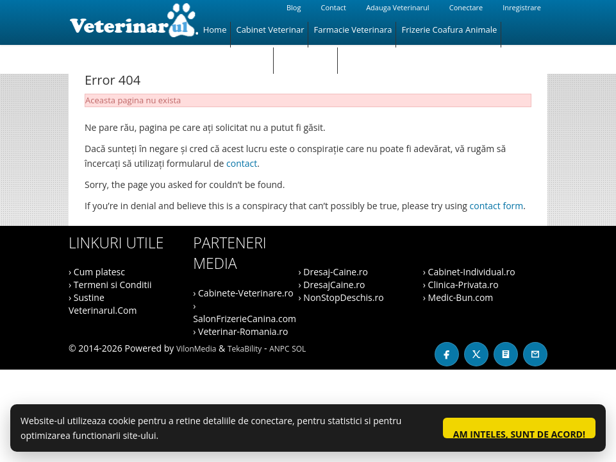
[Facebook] (447, 354)
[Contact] (535, 354)
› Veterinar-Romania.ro (240, 331)
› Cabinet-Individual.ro (469, 272)
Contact (333, 7)
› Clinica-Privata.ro (461, 284)
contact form (497, 206)
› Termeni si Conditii (110, 284)
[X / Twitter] (476, 354)
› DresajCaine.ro (332, 284)
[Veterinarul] (133, 22)
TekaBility (245, 348)
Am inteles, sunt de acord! (519, 433)
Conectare (466, 7)
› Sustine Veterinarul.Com (103, 303)
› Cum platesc (97, 272)
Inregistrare (522, 7)
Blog (294, 7)
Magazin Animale (236, 55)
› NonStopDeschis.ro (341, 297)
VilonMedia (196, 348)
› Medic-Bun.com (458, 297)
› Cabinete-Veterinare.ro (243, 293)
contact (241, 163)
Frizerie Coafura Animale (449, 29)
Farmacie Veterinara (352, 29)
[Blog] (506, 354)
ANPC (279, 348)
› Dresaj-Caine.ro (333, 272)
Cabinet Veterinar (270, 29)
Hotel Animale (306, 55)
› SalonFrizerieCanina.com (244, 312)
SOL (299, 348)
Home (215, 29)
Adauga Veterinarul (397, 7)
